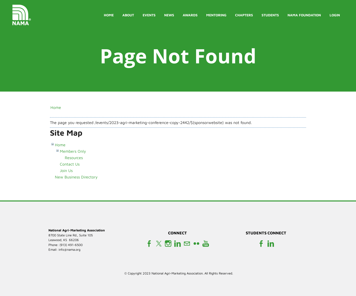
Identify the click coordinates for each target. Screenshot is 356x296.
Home (109, 15)
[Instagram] (168, 244)
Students (270, 15)
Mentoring (216, 15)
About (128, 15)
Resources (74, 157)
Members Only (73, 151)
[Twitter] (159, 244)
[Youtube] (205, 244)
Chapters (244, 15)
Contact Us (70, 164)
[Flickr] (196, 244)
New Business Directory (76, 177)
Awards (190, 15)
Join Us (66, 170)
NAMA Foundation (304, 15)
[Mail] (187, 244)
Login (335, 15)
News (169, 15)
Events (149, 15)
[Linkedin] (177, 244)
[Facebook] (149, 244)
